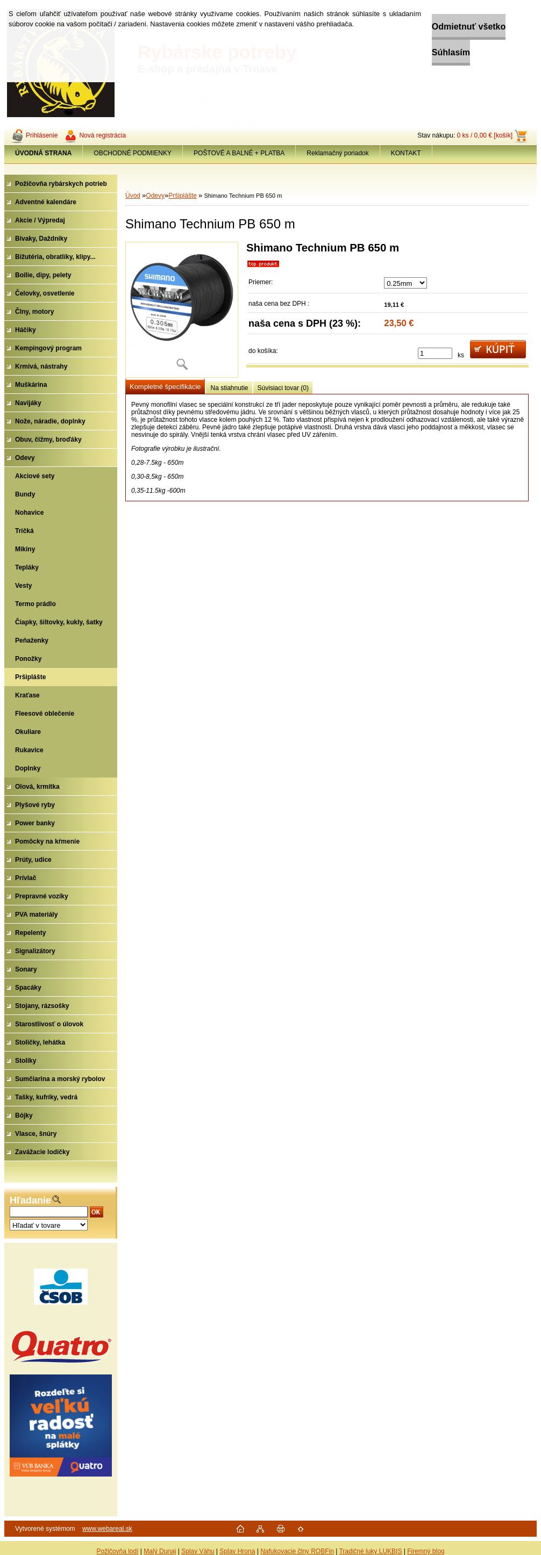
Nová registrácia (102, 135)
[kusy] (435, 353)
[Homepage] (43, 153)
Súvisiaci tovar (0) (283, 388)
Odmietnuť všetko (444, 26)
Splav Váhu (197, 1551)
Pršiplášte (182, 195)
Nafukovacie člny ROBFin (297, 1551)
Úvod (132, 195)
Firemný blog (425, 1551)
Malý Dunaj (160, 1551)
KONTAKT (406, 153)
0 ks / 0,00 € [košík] (484, 135)
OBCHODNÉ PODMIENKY (133, 153)
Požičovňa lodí (117, 1551)
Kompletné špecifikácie (165, 387)
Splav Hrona (237, 1551)
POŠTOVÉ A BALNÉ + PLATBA (239, 153)
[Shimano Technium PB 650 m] (182, 309)
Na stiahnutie (229, 388)
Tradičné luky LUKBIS (370, 1551)
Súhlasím (427, 52)
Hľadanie (30, 1200)
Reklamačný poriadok (337, 153)
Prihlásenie (42, 135)
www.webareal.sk (107, 1528)
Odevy (155, 195)
